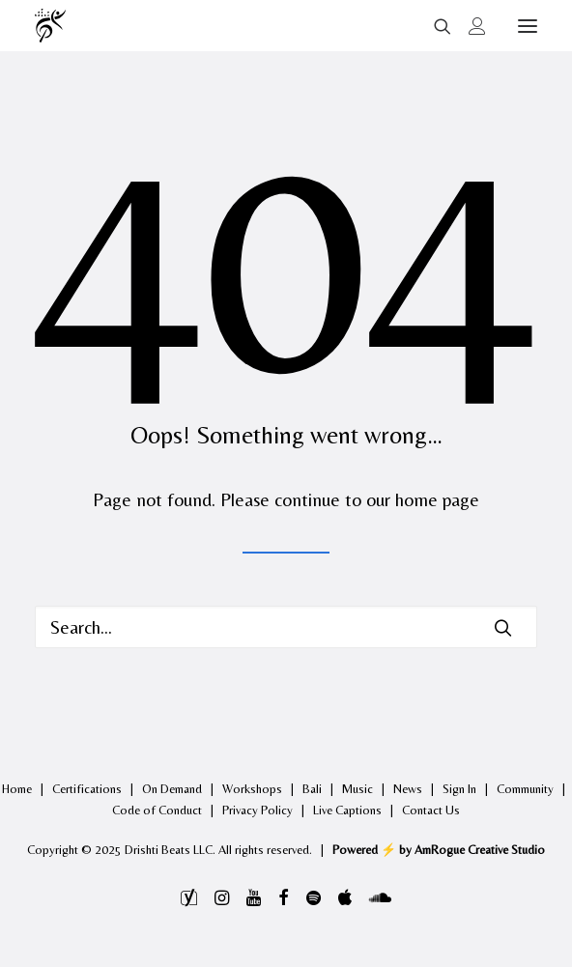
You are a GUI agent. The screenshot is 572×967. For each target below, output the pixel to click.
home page (437, 499)
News (407, 789)
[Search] (433, 26)
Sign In (459, 789)
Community (525, 789)
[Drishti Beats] (52, 26)
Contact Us (431, 810)
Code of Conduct (157, 810)
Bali (312, 789)
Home (17, 789)
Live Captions (347, 810)
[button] (527, 25)
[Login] (468, 26)
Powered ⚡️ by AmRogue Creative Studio (438, 849)
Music (357, 789)
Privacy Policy (257, 810)
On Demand (172, 789)
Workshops (252, 789)
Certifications (87, 789)
